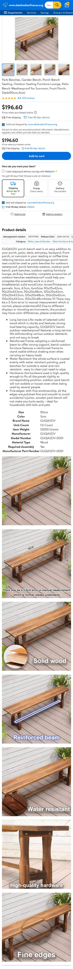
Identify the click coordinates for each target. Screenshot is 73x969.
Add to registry (52, 214)
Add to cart (36, 156)
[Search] (57, 5)
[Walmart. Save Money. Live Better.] (22, 5)
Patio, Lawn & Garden (39, 241)
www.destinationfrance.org (42, 124)
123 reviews (28, 98)
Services (31, 12)
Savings (45, 12)
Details (30, 207)
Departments (13, 12)
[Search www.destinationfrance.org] (49, 5)
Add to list (17, 214)
